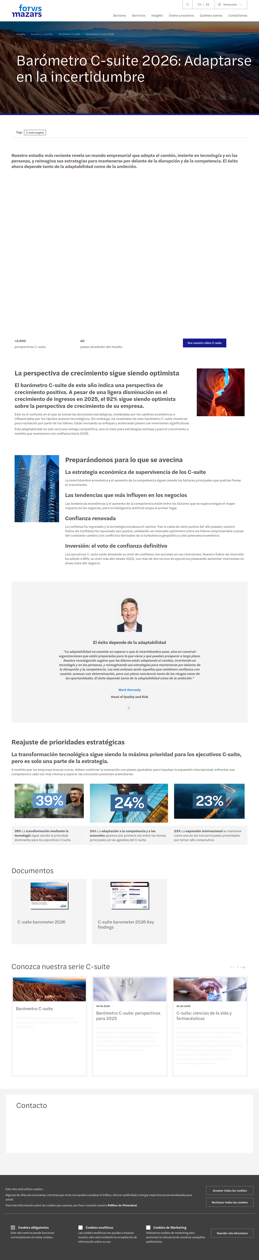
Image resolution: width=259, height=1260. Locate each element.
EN (199, 4)
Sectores (119, 15)
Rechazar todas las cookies (230, 1202)
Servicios (138, 15)
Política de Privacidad (122, 1205)
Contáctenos (237, 15)
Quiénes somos (211, 15)
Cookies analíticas (99, 1227)
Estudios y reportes (42, 34)
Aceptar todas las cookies (230, 1190)
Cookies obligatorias (33, 1227)
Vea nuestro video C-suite (205, 343)
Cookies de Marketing (169, 1227)
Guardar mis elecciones (232, 1233)
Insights (157, 15)
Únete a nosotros (181, 15)
